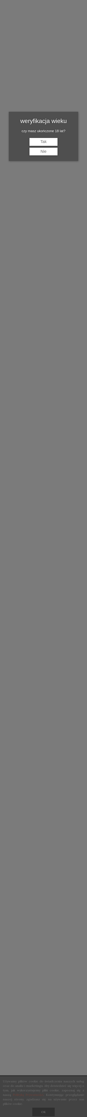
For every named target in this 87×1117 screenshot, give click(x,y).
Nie (43, 151)
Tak (43, 141)
